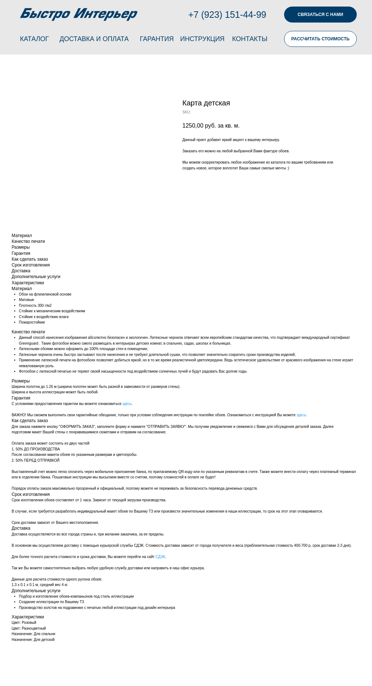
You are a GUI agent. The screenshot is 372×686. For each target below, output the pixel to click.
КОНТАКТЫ (249, 39)
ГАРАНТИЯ (157, 39)
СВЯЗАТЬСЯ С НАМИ (320, 14)
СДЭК (160, 557)
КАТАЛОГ (34, 39)
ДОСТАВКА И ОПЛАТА (94, 39)
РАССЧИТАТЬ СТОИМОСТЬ (320, 38)
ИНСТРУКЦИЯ (202, 39)
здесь (127, 404)
